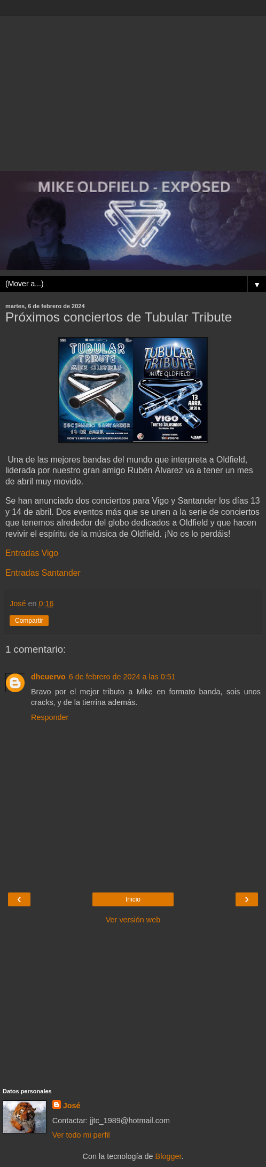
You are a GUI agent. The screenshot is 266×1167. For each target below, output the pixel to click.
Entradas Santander (43, 572)
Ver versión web (133, 919)
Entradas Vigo (31, 553)
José (72, 1105)
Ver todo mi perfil (81, 1135)
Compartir (29, 620)
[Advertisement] (133, 91)
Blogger (168, 1156)
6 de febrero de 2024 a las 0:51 (122, 676)
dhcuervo (48, 676)
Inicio (133, 899)
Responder (49, 717)
